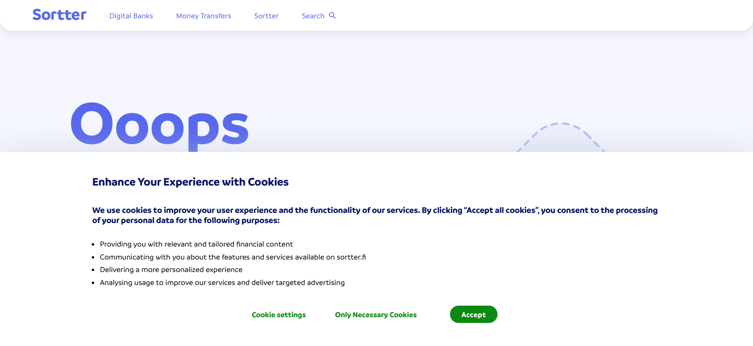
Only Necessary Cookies (376, 314)
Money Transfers (240, 17)
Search (356, 17)
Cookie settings (279, 314)
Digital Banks (168, 17)
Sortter (303, 17)
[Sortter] (96, 16)
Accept (474, 314)
